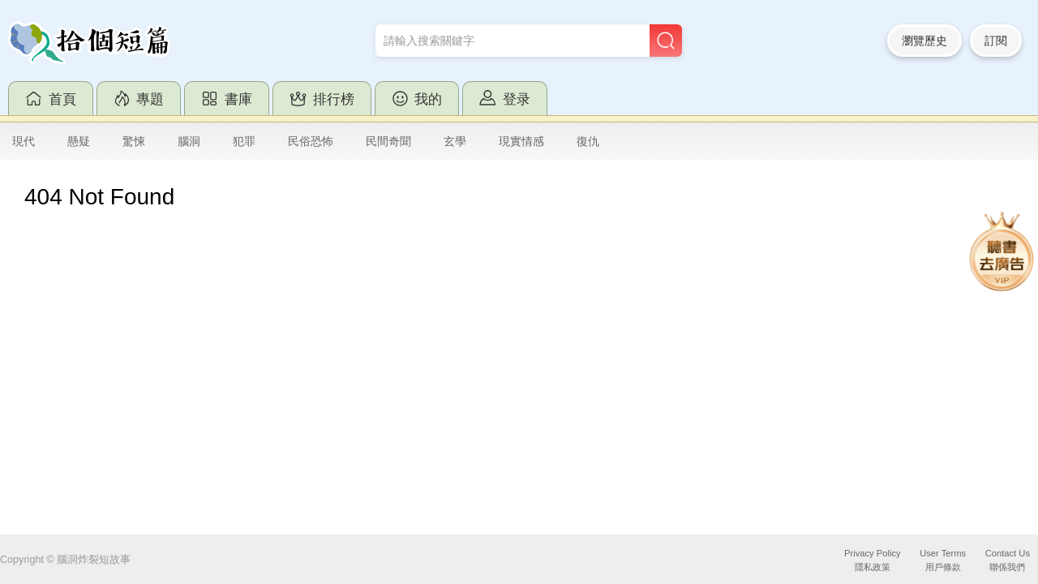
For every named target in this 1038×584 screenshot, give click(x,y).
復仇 (588, 141)
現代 (23, 141)
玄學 (455, 141)
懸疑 (78, 141)
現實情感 (521, 141)
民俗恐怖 (310, 141)
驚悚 (133, 141)
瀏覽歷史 (924, 40)
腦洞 (189, 141)
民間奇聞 (388, 141)
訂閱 (995, 40)
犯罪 (244, 141)
